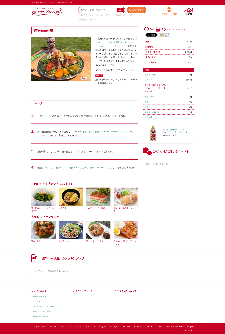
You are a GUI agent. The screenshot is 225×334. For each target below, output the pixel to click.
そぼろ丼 (62, 208)
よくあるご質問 (38, 326)
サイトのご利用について (60, 326)
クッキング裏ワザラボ (42, 311)
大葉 (146, 102)
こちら (115, 70)
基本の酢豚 (36, 241)
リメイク (140, 15)
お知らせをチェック (83, 291)
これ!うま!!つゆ (86, 15)
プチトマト (149, 80)
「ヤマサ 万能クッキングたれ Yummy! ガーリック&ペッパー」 (103, 131)
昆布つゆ (109, 15)
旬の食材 (37, 301)
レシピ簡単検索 (39, 296)
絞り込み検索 (135, 10)
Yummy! (99, 15)
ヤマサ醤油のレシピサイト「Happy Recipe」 (52, 2)
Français (114, 326)
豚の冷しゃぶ (64, 241)
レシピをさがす (39, 291)
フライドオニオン (152, 112)
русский (126, 326)
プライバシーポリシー (85, 326)
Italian (149, 326)
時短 (131, 15)
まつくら (188, 62)
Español (138, 326)
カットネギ (149, 97)
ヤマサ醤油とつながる (126, 291)
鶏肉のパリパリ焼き (94, 241)
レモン (147, 107)
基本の (93, 19)
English (103, 326)
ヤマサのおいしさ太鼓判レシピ (46, 306)
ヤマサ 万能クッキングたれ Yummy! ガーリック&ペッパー (155, 88)
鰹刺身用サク (150, 75)
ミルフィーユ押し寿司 (95, 208)
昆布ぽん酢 (121, 15)
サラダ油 (148, 117)
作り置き (83, 19)
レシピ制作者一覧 (40, 316)
